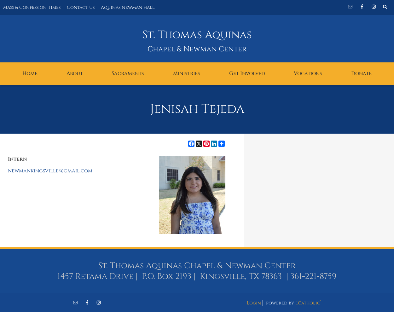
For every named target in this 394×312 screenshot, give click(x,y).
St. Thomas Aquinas (197, 35)
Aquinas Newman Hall (128, 7)
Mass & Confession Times (32, 7)
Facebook (362, 6)
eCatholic (308, 303)
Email (350, 6)
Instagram (374, 6)
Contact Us (81, 7)
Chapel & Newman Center (197, 49)
